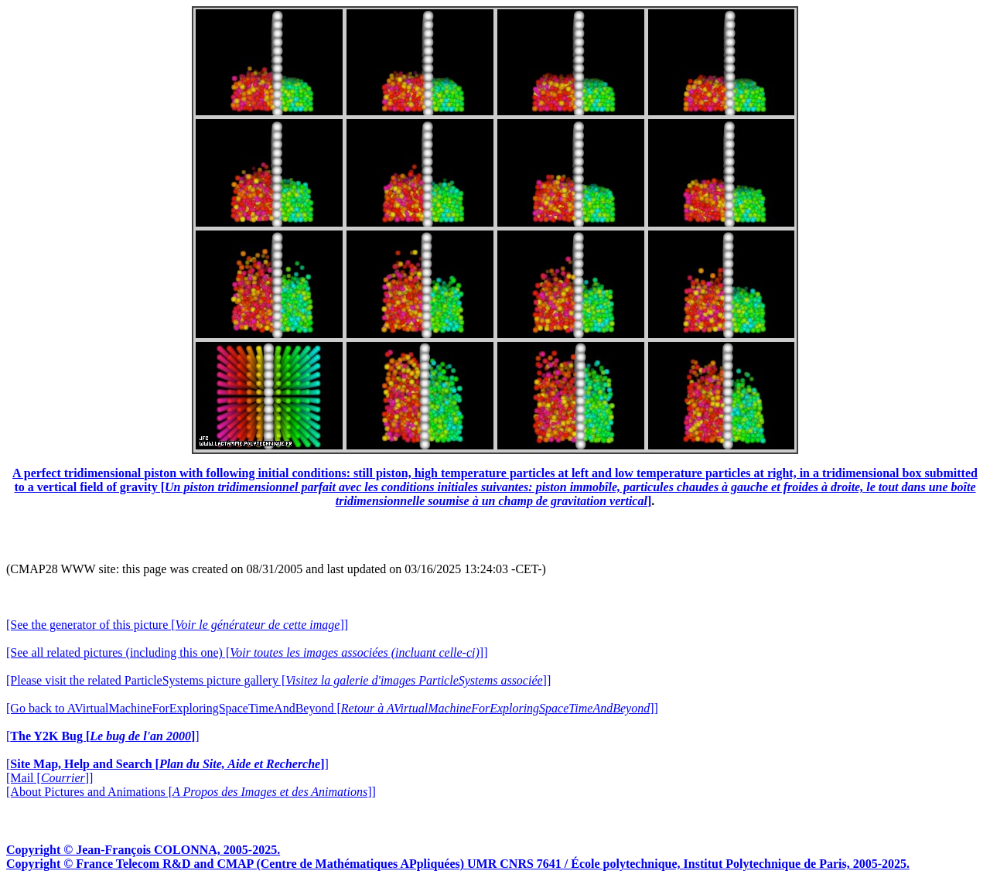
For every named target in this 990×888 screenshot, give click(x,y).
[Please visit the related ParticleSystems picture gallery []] (278, 680)
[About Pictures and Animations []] (191, 791)
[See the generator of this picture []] (177, 624)
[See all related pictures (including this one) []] (246, 652)
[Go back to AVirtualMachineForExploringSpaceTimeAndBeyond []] (332, 708)
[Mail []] (49, 777)
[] (103, 736)
